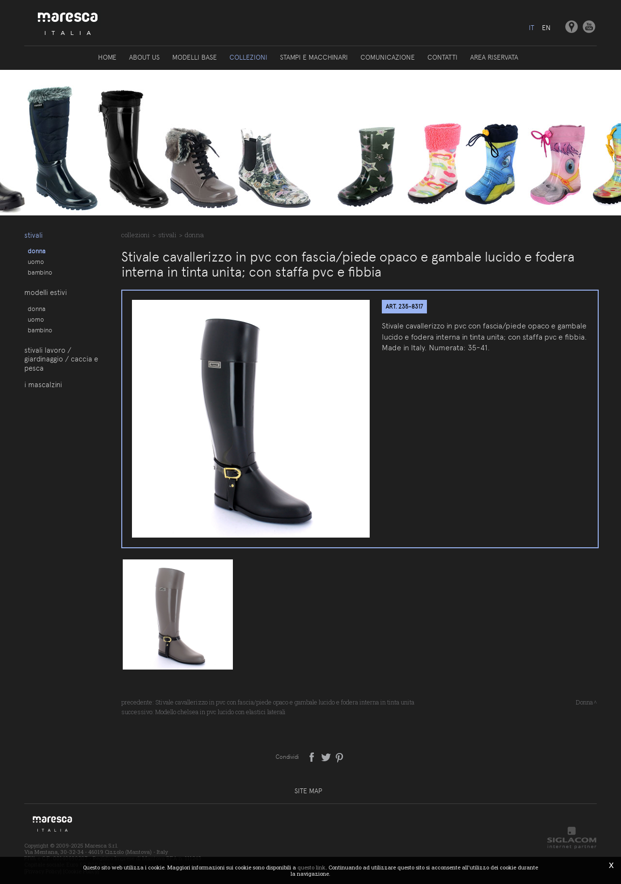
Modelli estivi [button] (45, 292)
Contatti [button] (442, 57)
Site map (308, 791)
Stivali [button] (33, 235)
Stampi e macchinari (314, 57)
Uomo (36, 261)
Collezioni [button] (248, 57)
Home (107, 57)
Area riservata (494, 57)
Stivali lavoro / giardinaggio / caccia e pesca (61, 359)
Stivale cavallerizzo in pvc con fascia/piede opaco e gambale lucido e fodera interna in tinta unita (284, 702)
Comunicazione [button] (387, 57)
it (531, 28)
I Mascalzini (43, 384)
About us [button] (144, 57)
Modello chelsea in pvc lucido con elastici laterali (220, 712)
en (546, 28)
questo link (311, 867)
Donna (37, 250)
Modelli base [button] (194, 57)
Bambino (40, 272)
